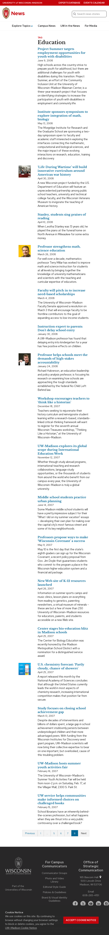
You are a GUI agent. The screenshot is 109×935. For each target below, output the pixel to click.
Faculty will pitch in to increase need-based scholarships (61, 292)
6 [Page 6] (61, 833)
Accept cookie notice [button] (81, 920)
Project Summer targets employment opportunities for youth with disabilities (61, 52)
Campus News (47, 26)
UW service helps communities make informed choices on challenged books (62, 799)
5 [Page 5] (54, 833)
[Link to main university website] (18, 866)
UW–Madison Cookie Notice (21, 928)
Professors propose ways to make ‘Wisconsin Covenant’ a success (63, 539)
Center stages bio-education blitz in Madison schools (63, 630)
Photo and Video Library (54, 880)
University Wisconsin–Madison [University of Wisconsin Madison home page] (22, 2)
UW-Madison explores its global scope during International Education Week (62, 449)
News (18, 13)
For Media (91, 26)
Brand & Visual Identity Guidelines (54, 899)
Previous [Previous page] (30, 833)
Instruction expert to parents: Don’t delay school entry (60, 328)
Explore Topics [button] (22, 26)
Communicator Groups (54, 873)
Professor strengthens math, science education (59, 248)
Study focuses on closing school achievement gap (62, 710)
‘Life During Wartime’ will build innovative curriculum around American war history (62, 170)
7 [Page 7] (67, 833)
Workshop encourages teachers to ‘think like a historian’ (63, 400)
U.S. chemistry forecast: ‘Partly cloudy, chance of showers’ (61, 666)
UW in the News (70, 26)
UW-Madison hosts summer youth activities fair (59, 765)
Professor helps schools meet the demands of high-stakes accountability (63, 358)
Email (91, 891)
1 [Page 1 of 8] (40, 833)
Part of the (18, 888)
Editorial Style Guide (54, 887)
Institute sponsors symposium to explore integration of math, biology (63, 115)
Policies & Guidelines (54, 892)
